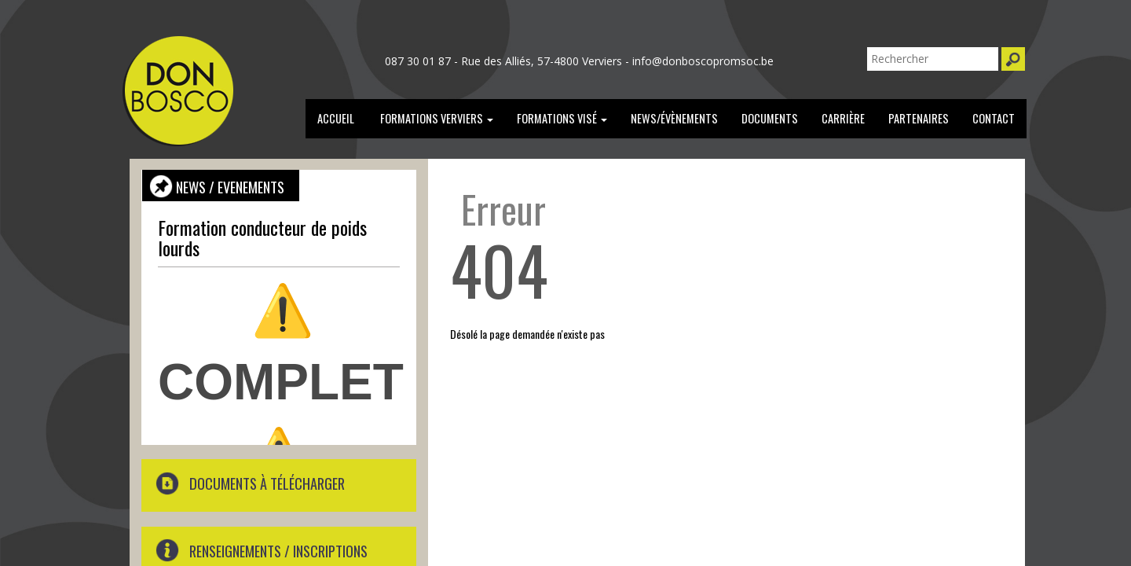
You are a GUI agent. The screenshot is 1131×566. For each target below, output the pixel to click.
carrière (843, 118)
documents (769, 118)
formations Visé (562, 118)
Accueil (335, 118)
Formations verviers (435, 118)
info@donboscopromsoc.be (703, 60)
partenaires (918, 118)
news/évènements (674, 118)
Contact (993, 118)
